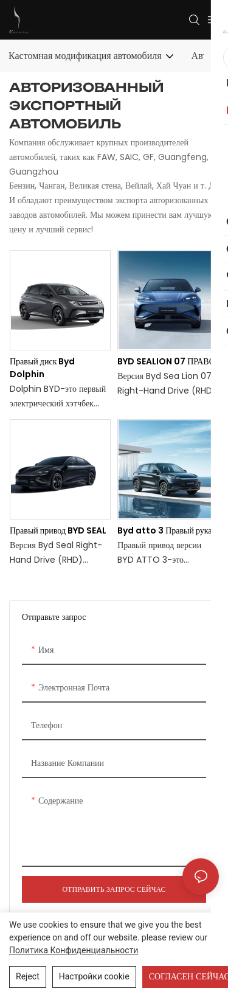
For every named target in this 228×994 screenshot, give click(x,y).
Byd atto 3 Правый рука (164, 530)
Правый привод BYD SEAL (58, 530)
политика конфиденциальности (73, 950)
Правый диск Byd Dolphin (42, 367)
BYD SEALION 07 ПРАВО (166, 361)
